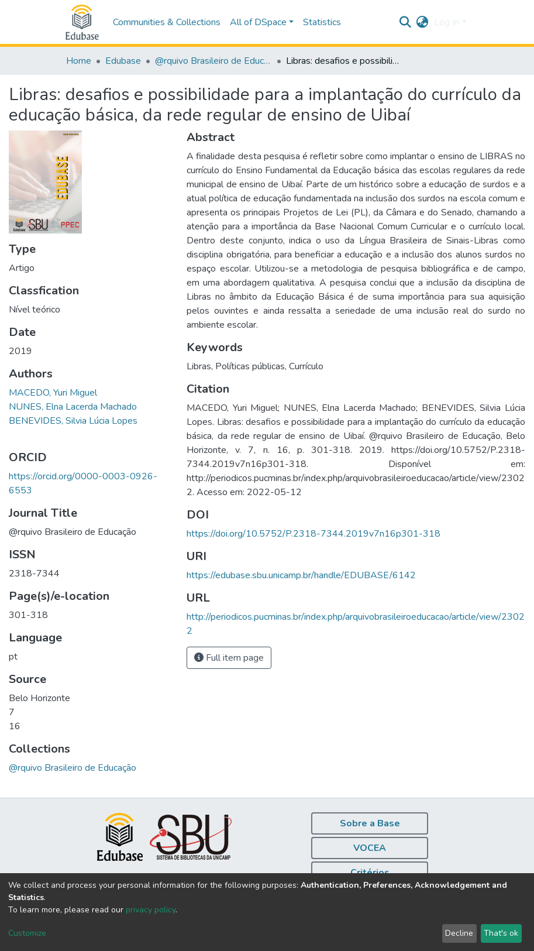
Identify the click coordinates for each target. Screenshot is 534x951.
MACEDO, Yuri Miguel (53, 392)
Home (78, 60)
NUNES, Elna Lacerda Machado (73, 406)
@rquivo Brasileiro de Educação (213, 60)
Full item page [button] (229, 657)
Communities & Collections (167, 22)
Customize (27, 933)
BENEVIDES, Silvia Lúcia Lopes (73, 420)
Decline (459, 933)
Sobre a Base (370, 823)
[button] (422, 22)
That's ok (501, 933)
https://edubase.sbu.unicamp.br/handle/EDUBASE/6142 (301, 575)
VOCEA (369, 848)
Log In (446, 22)
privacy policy (150, 909)
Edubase (123, 60)
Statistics (322, 22)
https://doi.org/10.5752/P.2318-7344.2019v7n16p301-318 (313, 533)
